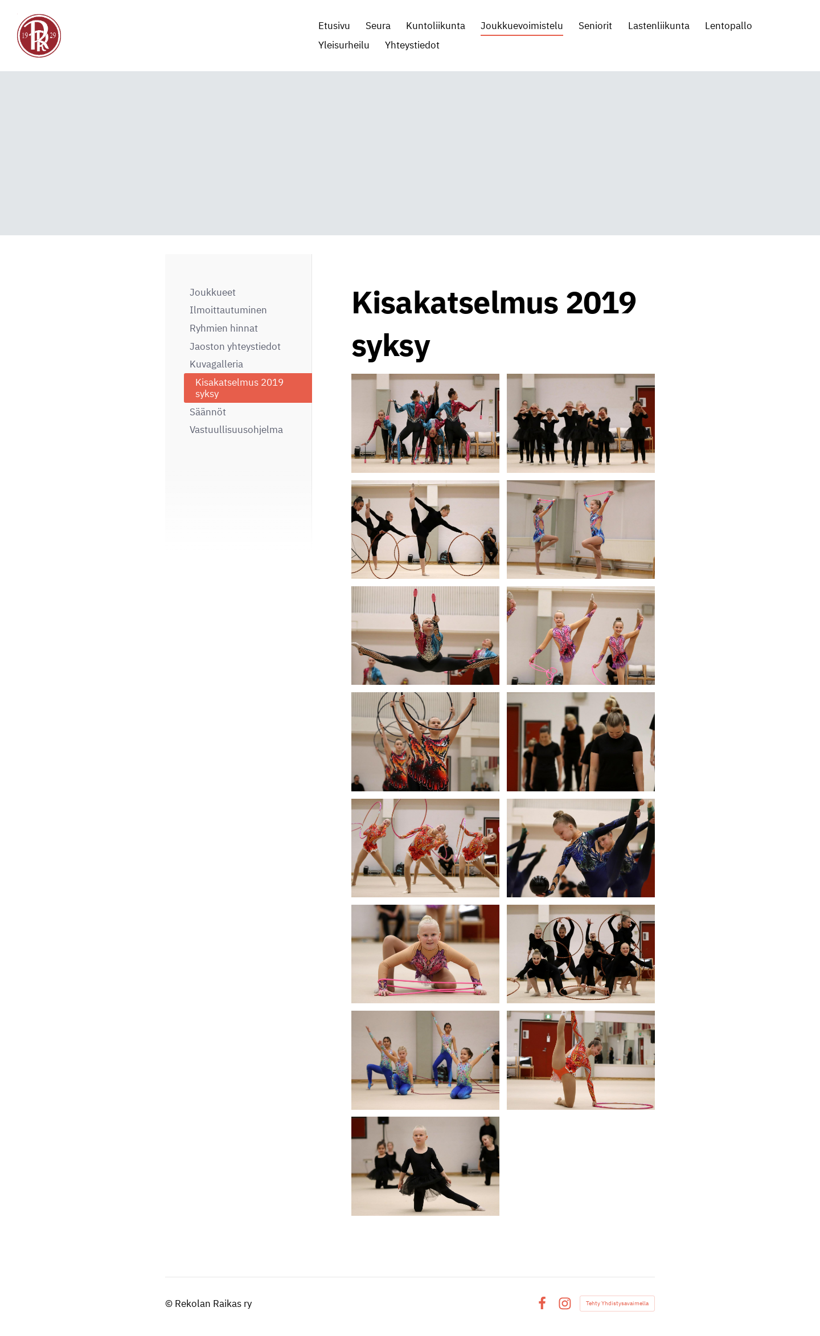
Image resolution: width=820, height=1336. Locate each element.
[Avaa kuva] (425, 423)
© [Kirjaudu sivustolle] (170, 1303)
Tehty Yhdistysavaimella (617, 1303)
